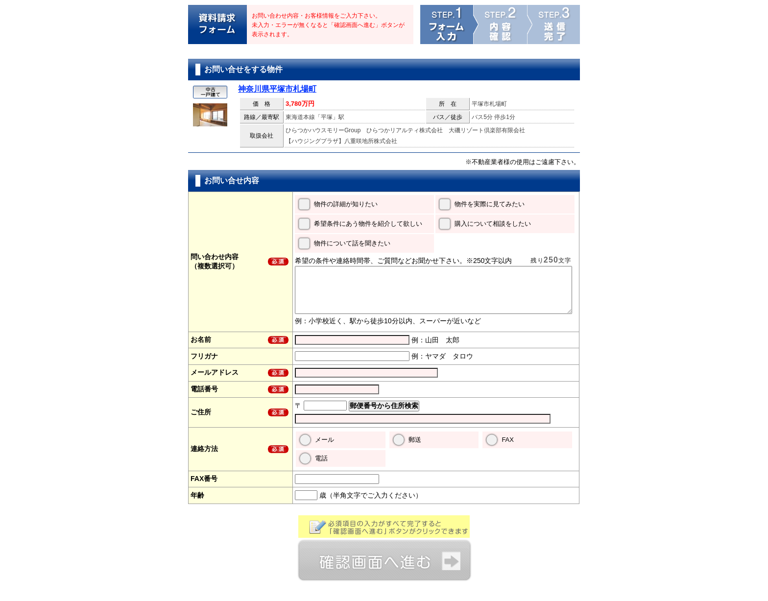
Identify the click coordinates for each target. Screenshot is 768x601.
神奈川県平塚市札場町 (277, 89)
